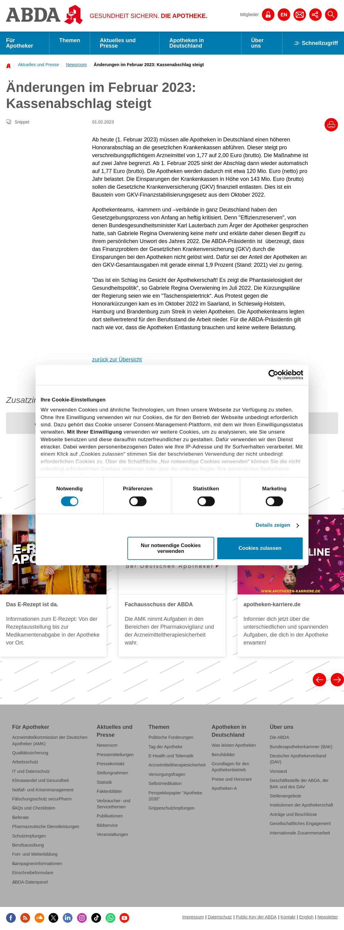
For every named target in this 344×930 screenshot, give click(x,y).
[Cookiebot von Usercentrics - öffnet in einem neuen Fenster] (276, 375)
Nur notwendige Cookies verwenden (171, 548)
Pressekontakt (110, 763)
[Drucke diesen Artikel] (331, 124)
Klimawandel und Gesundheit (40, 780)
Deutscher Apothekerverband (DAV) (298, 758)
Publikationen (110, 815)
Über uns (257, 43)
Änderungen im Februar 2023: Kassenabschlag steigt (149, 64)
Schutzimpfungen (29, 836)
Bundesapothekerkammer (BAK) (301, 746)
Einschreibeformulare (32, 872)
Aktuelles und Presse (118, 43)
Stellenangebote (285, 795)
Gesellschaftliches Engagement (300, 823)
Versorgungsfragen (166, 774)
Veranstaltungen (112, 834)
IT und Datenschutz (31, 771)
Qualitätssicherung (30, 752)
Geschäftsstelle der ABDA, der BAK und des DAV (299, 783)
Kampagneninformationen (37, 863)
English (306, 917)
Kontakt (288, 917)
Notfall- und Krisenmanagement (42, 789)
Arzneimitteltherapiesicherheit (176, 765)
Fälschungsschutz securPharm (42, 798)
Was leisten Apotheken (234, 745)
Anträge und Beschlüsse (293, 814)
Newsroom (76, 64)
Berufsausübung (28, 845)
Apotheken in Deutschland (186, 43)
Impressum (193, 917)
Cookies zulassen (260, 548)
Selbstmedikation (164, 783)
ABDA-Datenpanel (30, 882)
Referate (20, 817)
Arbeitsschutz (25, 761)
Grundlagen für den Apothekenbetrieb (230, 766)
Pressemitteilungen (115, 754)
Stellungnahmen (112, 772)
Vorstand (278, 771)
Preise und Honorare (232, 779)
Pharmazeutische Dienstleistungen (45, 826)
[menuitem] (37, 65)
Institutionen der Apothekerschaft (301, 805)
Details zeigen (273, 525)
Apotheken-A (224, 788)
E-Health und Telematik (170, 755)
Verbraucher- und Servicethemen (113, 803)
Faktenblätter (109, 791)
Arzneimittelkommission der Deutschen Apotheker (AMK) (49, 740)
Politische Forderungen (170, 737)
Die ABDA (279, 737)
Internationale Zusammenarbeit (300, 832)
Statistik (104, 782)
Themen (69, 40)
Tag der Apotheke (165, 746)
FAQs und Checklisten (33, 808)
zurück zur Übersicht (117, 360)
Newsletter (327, 917)
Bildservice (107, 825)
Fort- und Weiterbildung (35, 854)
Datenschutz (220, 917)
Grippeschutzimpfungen (171, 808)
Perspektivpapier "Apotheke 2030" (175, 795)
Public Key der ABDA (256, 917)
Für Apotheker (19, 43)
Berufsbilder (223, 754)
